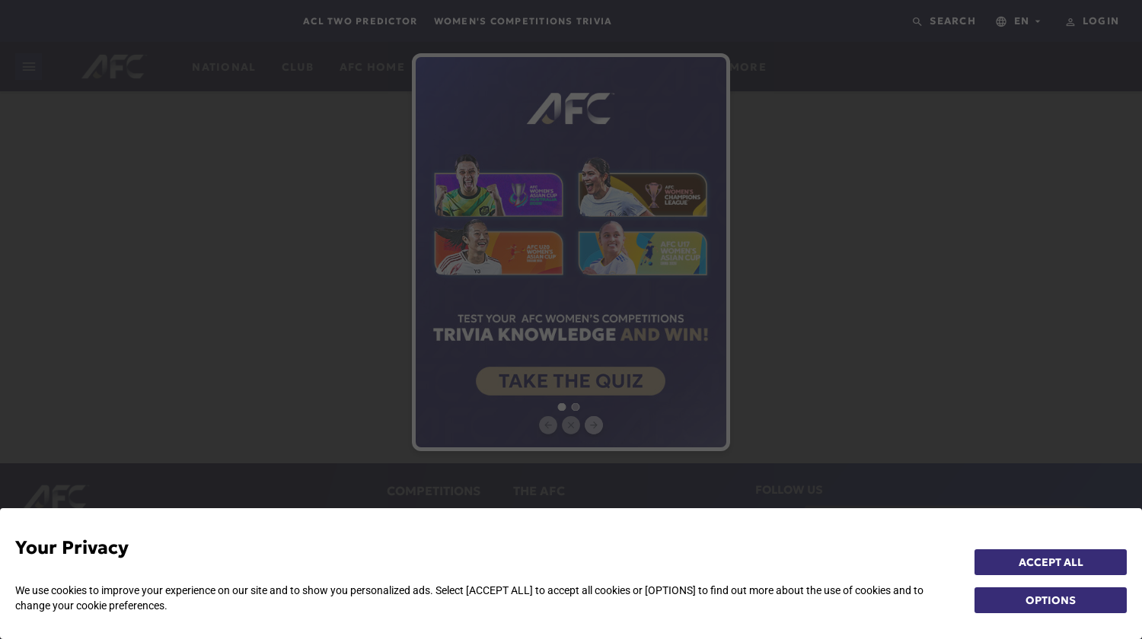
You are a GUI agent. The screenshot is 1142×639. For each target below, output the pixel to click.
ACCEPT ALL (1051, 562)
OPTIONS (1051, 600)
